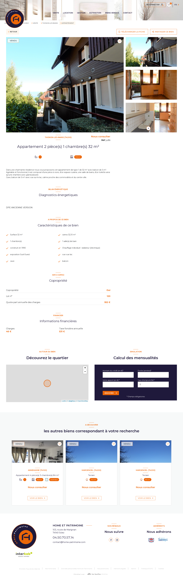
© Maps (71, 407)
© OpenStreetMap (82, 407)
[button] (148, 128)
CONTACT (127, 13)
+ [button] (85, 374)
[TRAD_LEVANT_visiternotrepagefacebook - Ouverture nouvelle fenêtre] (111, 546)
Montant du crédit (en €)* (113, 376)
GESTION (81, 13)
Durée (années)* (144, 376)
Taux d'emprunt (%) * (146, 386)
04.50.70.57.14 (63, 543)
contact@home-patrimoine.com (69, 548)
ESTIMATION (95, 13)
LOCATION (68, 13)
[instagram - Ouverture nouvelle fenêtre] (117, 546)
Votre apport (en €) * (111, 386)
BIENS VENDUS (112, 13)
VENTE (56, 13)
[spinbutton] (153, 390)
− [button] (85, 377)
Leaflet (64, 407)
